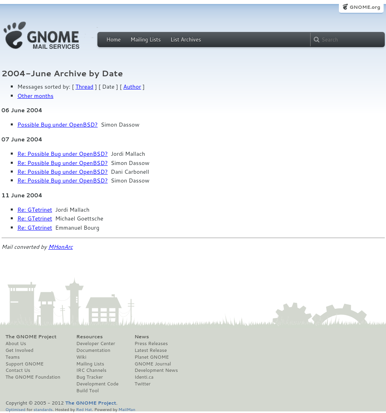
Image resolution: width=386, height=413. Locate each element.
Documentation (93, 350)
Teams (13, 357)
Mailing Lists (146, 39)
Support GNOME (25, 364)
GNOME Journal (153, 364)
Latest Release (151, 350)
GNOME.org (364, 7)
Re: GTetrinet (35, 210)
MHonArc (60, 247)
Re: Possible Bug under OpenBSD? (63, 154)
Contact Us (18, 370)
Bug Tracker (89, 377)
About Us (16, 343)
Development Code (97, 384)
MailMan (127, 409)
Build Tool (87, 390)
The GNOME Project (31, 337)
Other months (35, 96)
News (142, 337)
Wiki (81, 357)
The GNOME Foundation (33, 377)
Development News (156, 370)
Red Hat (84, 409)
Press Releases (151, 343)
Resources (89, 337)
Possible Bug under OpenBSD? (58, 125)
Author (132, 87)
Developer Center (95, 343)
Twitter (142, 384)
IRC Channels (91, 370)
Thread (84, 87)
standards (43, 409)
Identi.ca (144, 377)
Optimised (16, 409)
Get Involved (20, 350)
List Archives (185, 39)
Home (114, 39)
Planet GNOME (152, 357)
